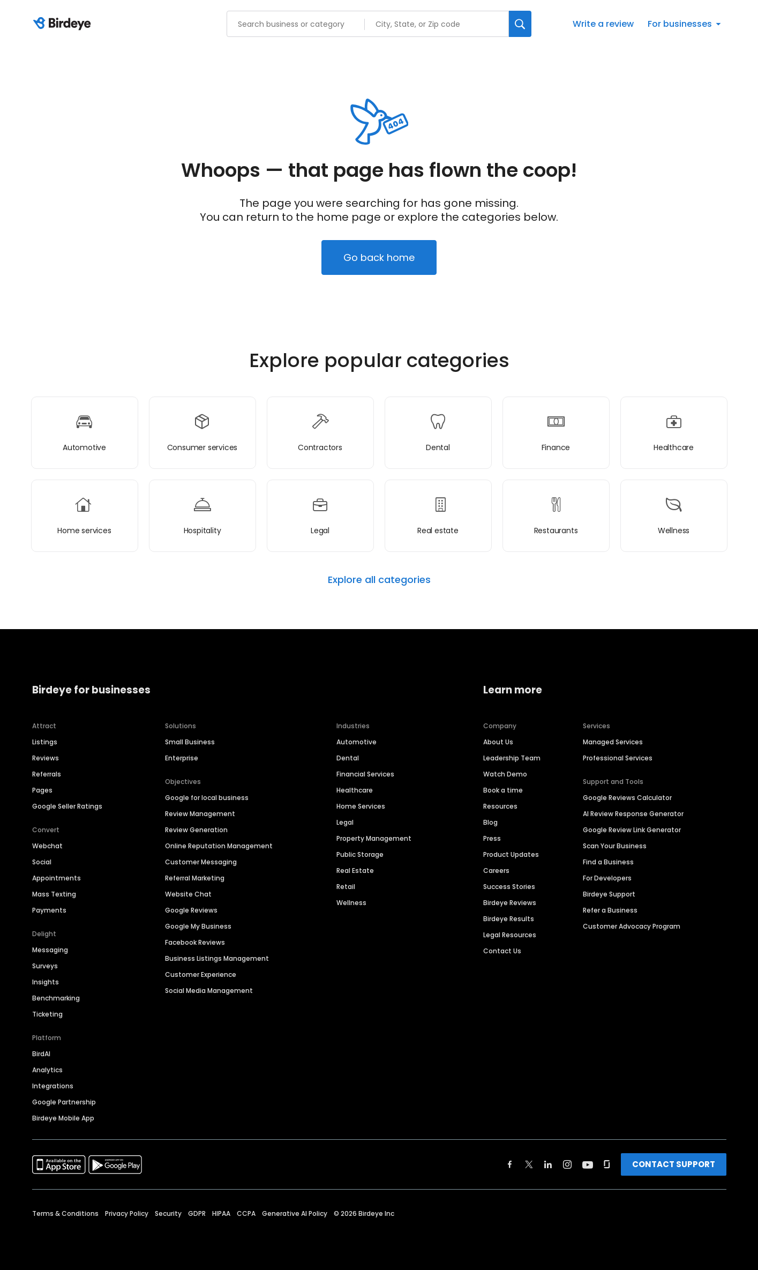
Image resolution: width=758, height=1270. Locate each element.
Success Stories (509, 886)
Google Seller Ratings (67, 806)
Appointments (56, 878)
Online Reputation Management (219, 845)
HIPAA (221, 1213)
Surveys (45, 965)
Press (492, 838)
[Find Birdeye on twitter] (529, 1164)
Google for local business (207, 797)
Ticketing (47, 1014)
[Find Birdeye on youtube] (587, 1164)
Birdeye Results (508, 918)
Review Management (200, 813)
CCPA (246, 1213)
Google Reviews (191, 910)
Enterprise (181, 758)
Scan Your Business (615, 845)
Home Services (360, 806)
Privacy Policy (126, 1213)
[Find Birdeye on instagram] (567, 1164)
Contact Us (502, 950)
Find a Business (608, 861)
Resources (500, 806)
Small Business (190, 741)
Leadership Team (512, 758)
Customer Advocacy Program (631, 926)
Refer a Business (610, 910)
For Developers (607, 878)
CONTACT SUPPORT (673, 1164)
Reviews (45, 758)
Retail (345, 886)
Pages (42, 790)
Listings (44, 741)
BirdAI (41, 1053)
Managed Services (613, 741)
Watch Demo (505, 774)
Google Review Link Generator (632, 829)
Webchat (47, 845)
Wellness (351, 902)
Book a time (503, 790)
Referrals (46, 774)
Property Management (373, 838)
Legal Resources (509, 934)
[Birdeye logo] (64, 24)
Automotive (356, 741)
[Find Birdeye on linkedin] (548, 1164)
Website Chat (188, 894)
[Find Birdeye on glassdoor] (607, 1164)
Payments (49, 910)
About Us (498, 741)
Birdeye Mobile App (63, 1118)
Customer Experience (200, 974)
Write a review (603, 24)
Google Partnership (64, 1102)
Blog (490, 822)
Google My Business (198, 926)
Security (168, 1213)
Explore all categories (379, 579)
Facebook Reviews (195, 942)
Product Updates (511, 854)
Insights (45, 982)
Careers (496, 870)
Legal (345, 822)
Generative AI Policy (294, 1213)
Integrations (52, 1085)
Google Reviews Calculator (627, 797)
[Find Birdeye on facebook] (510, 1164)
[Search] (520, 24)
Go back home (379, 257)
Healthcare (354, 790)
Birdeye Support (609, 894)
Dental (347, 758)
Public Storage (360, 854)
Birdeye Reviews (509, 902)
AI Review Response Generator (633, 813)
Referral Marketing (194, 878)
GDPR (197, 1213)
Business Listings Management (217, 958)
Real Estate (355, 870)
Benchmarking (56, 998)
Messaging (50, 949)
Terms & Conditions (65, 1213)
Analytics (47, 1069)
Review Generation (196, 829)
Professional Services (617, 758)
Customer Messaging (201, 861)
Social (41, 861)
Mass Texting (54, 894)
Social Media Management (209, 990)
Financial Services (365, 774)
